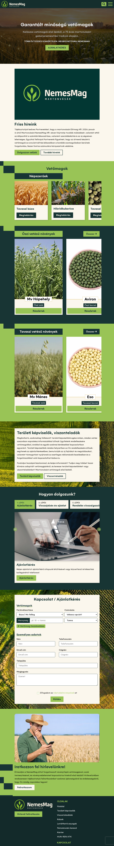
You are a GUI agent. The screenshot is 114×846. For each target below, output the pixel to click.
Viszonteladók (55, 476)
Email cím (21, 650)
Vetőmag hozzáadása (31, 626)
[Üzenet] (57, 680)
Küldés (57, 699)
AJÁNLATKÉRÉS (57, 47)
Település (21, 660)
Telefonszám (65, 639)
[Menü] (110, 4)
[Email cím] (36, 654)
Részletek (38, 311)
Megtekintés (26, 215)
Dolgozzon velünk (27, 152)
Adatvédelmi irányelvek (63, 693)
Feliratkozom (24, 787)
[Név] (36, 643)
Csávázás (69, 610)
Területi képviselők (30, 476)
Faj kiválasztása (25, 610)
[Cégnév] (78, 654)
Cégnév (62, 650)
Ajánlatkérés (26, 577)
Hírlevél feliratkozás (28, 814)
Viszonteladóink (65, 815)
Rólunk (60, 819)
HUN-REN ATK (64, 836)
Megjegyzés (22, 671)
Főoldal (60, 806)
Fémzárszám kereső (67, 828)
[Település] (57, 665)
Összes (91, 233)
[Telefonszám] (78, 643)
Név (19, 639)
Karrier (60, 832)
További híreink (51, 152)
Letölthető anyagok (67, 823)
